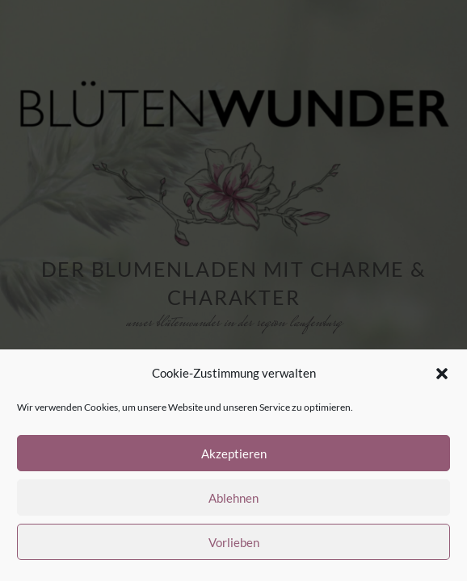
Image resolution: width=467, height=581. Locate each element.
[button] (442, 374)
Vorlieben (233, 542)
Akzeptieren (234, 453)
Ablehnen (233, 498)
